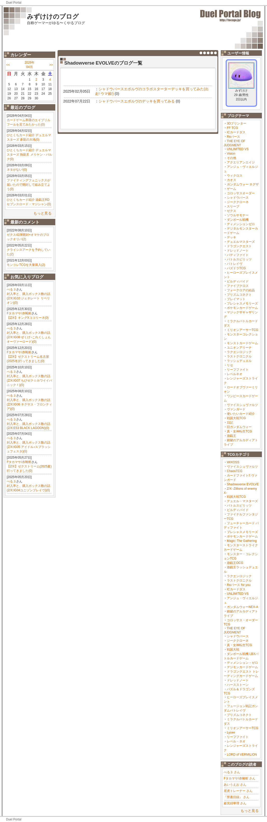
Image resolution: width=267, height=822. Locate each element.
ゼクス (231, 211)
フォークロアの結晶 (241, 290)
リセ (230, 365)
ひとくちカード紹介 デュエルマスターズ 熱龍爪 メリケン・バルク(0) (29, 154)
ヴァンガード (236, 409)
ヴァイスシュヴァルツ (242, 405)
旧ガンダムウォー (239, 427)
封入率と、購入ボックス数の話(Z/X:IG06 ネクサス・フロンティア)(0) (29, 404)
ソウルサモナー (238, 215)
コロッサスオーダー (241, 193)
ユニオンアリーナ (239, 347)
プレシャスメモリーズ (242, 303)
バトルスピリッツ (239, 259)
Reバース (233, 137)
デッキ (231, 237)
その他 (231, 158)
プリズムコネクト (239, 294)
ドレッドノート (238, 250)
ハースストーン (238, 685)
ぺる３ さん (232, 772)
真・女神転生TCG (239, 431)
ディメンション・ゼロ (242, 663)
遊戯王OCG (235, 563)
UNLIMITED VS (238, 149)
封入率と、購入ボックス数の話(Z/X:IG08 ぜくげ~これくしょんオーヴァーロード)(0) (29, 337)
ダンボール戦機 (238, 220)
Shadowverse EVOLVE (243, 484)
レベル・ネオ (236, 741)
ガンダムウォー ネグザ (243, 184)
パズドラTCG (236, 268)
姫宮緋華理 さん (235, 803)
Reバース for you (238, 585)
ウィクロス (234, 175)
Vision (231, 153)
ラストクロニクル (239, 356)
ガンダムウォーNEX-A (242, 607)
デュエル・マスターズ (242, 501)
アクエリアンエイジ (241, 162)
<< (8, 65)
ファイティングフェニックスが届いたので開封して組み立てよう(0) (28, 184)
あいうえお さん (235, 784)
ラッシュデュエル (239, 361)
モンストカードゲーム (242, 343)
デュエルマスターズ (241, 242)
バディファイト (238, 255)
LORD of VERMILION (242, 754)
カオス (231, 180)
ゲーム (231, 189)
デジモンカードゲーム (242, 667)
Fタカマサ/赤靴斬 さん (239, 778)
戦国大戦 (233, 649)
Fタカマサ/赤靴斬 (19, 313)
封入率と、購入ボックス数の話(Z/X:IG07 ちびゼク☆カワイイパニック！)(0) (29, 380)
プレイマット (236, 299)
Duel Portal (13, 2)
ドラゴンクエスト (239, 246)
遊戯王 (231, 436)
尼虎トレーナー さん (238, 791)
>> (51, 65)
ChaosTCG (234, 471)
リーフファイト (238, 369)
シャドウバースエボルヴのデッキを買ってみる (137, 101)
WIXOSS (233, 462)
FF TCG (232, 128)
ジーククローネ (238, 202)
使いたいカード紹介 (241, 414)
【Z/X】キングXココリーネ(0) (27, 318)
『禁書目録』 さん (236, 797)
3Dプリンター (236, 123)
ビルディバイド (238, 281)
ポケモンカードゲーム (242, 308)
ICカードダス (236, 132)
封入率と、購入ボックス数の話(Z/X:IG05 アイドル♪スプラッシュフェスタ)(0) (29, 447)
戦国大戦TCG (236, 418)
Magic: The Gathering (242, 541)
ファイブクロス (238, 286)
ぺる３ (11, 289)
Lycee (231, 732)
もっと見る (42, 213)
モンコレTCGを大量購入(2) (26, 265)
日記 (230, 422)
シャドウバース (238, 197)
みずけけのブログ (53, 16)
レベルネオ (234, 374)
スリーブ (233, 206)
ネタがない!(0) (17, 169)
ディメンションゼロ (241, 224)
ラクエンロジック (239, 352)
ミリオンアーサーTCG (242, 330)
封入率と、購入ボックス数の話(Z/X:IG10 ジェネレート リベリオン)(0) (28, 298)
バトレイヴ (234, 264)
